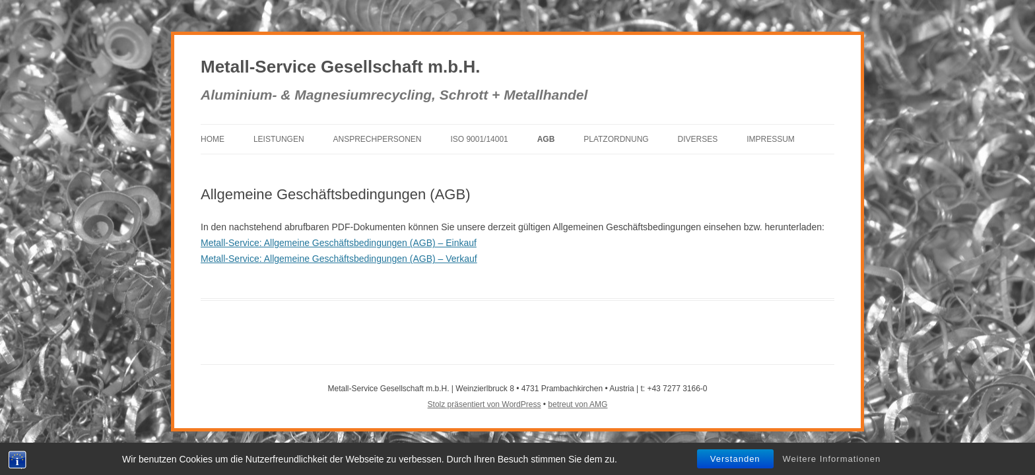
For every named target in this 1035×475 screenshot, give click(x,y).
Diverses (698, 139)
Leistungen (278, 139)
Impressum (771, 139)
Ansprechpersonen (377, 139)
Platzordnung (616, 139)
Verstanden (735, 459)
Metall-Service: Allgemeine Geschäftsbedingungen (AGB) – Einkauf (339, 243)
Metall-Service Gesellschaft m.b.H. (340, 67)
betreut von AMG (577, 404)
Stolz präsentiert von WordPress (484, 404)
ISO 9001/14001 (479, 139)
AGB (546, 139)
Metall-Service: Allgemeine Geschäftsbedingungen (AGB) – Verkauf (339, 258)
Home (212, 139)
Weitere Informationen (832, 459)
